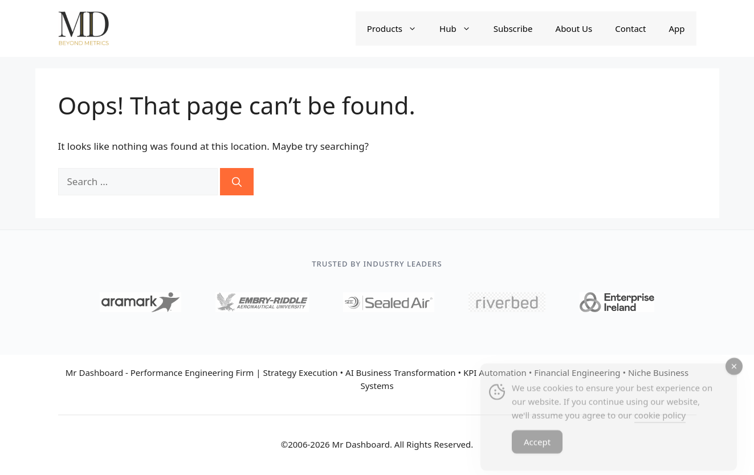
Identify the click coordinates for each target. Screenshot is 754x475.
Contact (630, 28)
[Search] (237, 181)
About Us (574, 28)
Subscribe (513, 28)
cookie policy (660, 422)
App (676, 28)
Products (397, 28)
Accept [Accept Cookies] (537, 449)
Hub (460, 28)
